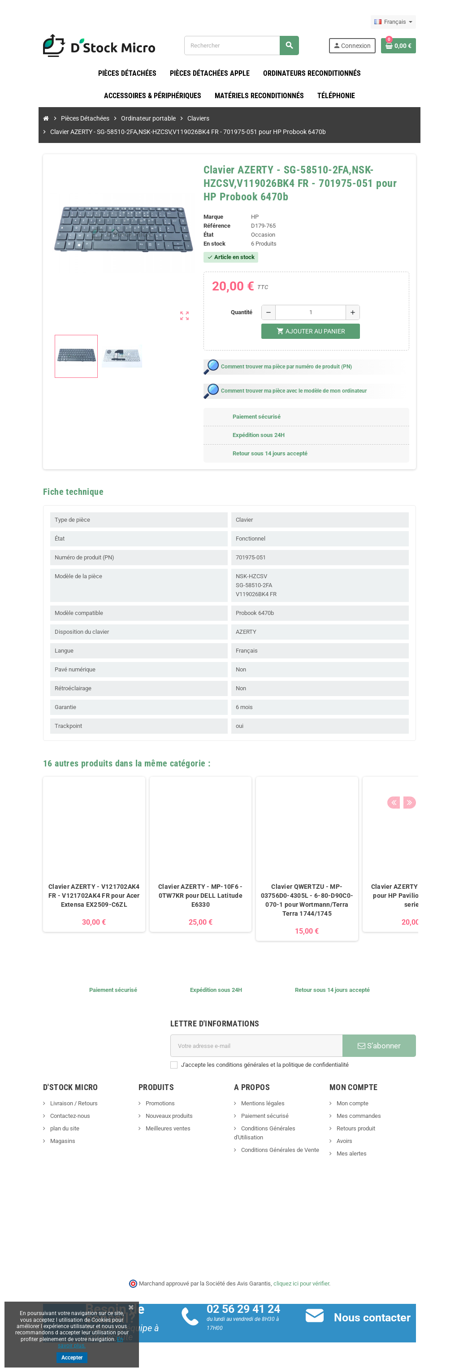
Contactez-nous (45, 1116)
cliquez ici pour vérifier (301, 1283)
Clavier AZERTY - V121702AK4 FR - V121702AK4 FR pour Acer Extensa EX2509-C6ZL (70, 896)
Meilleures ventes (155, 1128)
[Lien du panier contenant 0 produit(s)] (422, 45)
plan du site (40, 1128)
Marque (209, 217)
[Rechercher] (248, 45)
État (204, 235)
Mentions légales (262, 1103)
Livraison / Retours (49, 1103)
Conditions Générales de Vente (279, 1141)
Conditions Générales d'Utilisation (283, 1128)
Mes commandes (370, 1116)
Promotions (147, 1103)
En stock (210, 244)
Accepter (71, 1358)
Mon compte (364, 1103)
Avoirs (355, 1141)
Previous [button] (417, 761)
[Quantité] (314, 313)
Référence (212, 226)
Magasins (38, 1141)
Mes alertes (363, 1154)
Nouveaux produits (156, 1116)
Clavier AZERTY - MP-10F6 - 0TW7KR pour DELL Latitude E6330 (176, 896)
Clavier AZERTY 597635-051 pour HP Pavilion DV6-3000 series (389, 896)
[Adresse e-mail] (259, 1046)
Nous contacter (380, 1317)
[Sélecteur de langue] (417, 22)
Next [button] (431, 761)
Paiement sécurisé (264, 1116)
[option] (70, 859)
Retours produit (367, 1128)
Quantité (245, 312)
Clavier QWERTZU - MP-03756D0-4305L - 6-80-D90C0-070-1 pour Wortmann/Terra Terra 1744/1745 (282, 900)
